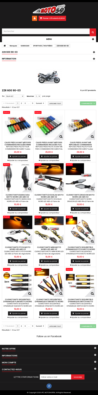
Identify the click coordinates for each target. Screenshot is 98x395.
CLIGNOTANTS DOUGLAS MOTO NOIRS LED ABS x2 (49, 196)
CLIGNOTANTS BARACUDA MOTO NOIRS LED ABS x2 (18, 196)
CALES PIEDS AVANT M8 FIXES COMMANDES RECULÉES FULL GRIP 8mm (49, 144)
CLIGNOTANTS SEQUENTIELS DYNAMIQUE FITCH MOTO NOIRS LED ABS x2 (80, 249)
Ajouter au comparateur (18, 160)
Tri (3, 96)
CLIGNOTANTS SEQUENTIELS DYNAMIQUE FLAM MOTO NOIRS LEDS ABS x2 (17, 301)
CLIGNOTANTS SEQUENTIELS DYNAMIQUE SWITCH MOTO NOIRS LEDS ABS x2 (80, 301)
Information (9, 58)
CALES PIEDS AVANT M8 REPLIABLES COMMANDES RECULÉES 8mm (80, 144)
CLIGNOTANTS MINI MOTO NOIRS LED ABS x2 (49, 248)
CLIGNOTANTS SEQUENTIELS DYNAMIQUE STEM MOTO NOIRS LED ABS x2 (49, 301)
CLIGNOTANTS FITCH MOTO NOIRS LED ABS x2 (17, 248)
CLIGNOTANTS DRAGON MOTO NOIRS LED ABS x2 (80, 196)
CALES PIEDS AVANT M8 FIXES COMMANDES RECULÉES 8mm (18, 143)
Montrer (30, 96)
